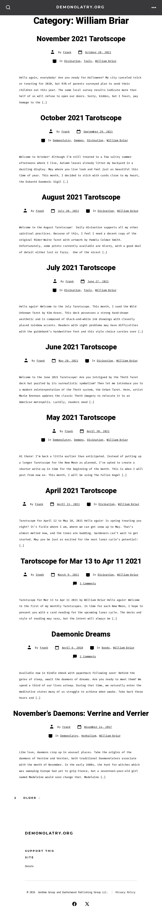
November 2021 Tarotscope (81, 39)
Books (106, 647)
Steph (40, 574)
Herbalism (88, 735)
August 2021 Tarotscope (81, 197)
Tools (88, 61)
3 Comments (88, 583)
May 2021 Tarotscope (81, 417)
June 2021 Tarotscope (81, 347)
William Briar (105, 61)
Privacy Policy (125, 892)
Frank (67, 52)
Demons (79, 140)
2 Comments (88, 656)
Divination (72, 61)
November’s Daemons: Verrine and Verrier (81, 713)
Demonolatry (62, 140)
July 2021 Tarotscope (81, 268)
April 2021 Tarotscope (80, 491)
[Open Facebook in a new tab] (74, 904)
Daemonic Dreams (80, 634)
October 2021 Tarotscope (81, 118)
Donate (29, 866)
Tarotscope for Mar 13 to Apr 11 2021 (81, 561)
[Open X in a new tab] (87, 904)
